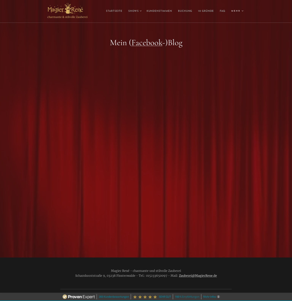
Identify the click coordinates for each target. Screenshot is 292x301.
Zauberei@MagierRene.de (198, 275)
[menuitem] (117, 11)
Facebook (146, 42)
